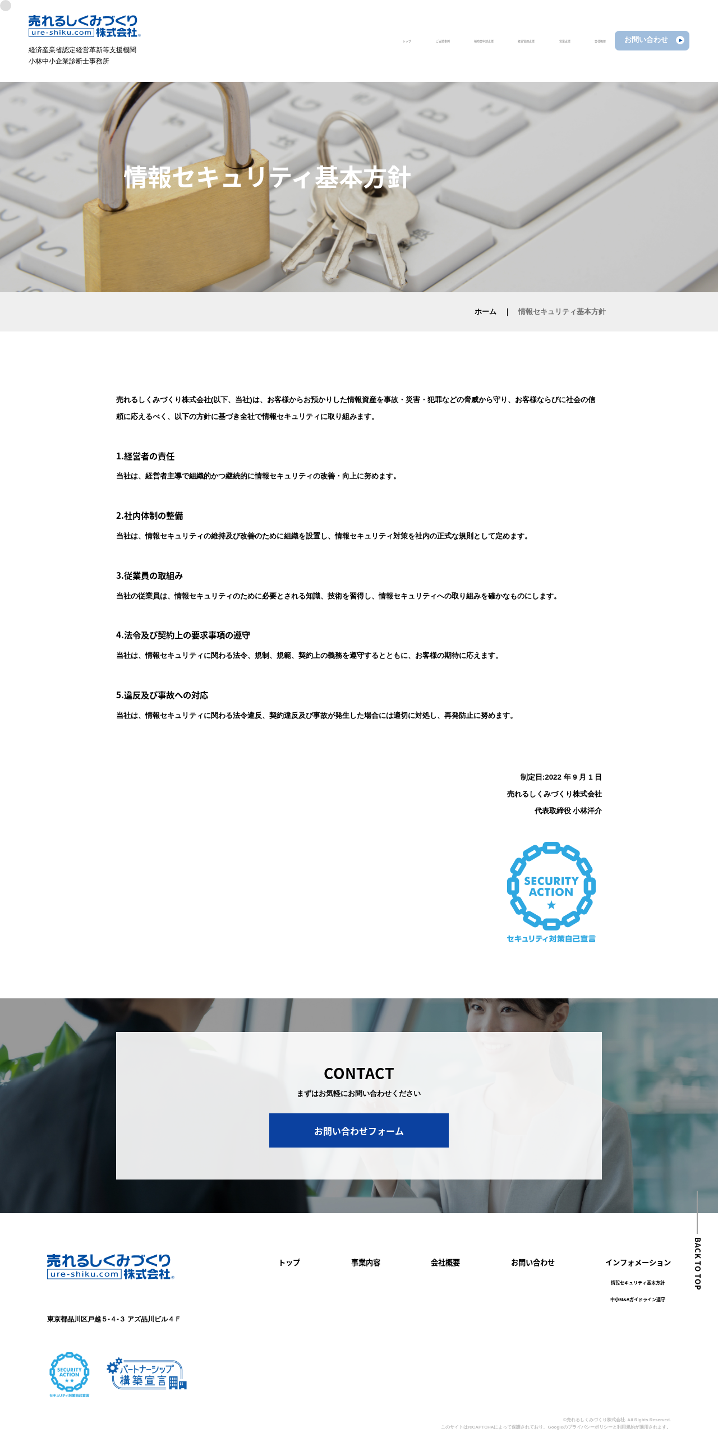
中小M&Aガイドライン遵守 (637, 1299)
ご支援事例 (321, 39)
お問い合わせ (533, 1262)
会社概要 (576, 39)
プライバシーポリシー (590, 1427)
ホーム (485, 311)
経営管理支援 (462, 39)
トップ (268, 39)
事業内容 (365, 1262)
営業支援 (522, 39)
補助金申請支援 (390, 39)
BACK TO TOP (698, 1263)
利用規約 (626, 1427)
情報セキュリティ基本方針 (638, 1282)
